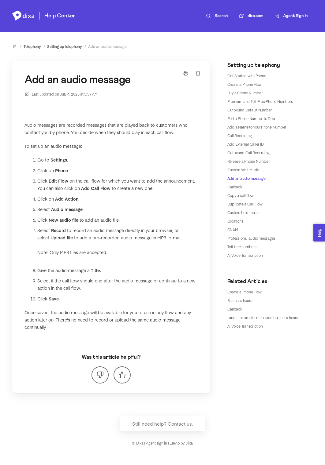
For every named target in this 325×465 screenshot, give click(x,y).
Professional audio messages (251, 238)
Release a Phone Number (248, 161)
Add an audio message (107, 46)
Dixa (189, 443)
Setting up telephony (64, 46)
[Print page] (186, 73)
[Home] (23, 16)
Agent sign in (156, 443)
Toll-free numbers (241, 246)
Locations (235, 221)
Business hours (239, 300)
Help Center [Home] (59, 16)
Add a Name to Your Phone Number (256, 127)
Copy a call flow (240, 195)
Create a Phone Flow (244, 84)
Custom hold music (243, 212)
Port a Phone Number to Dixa (251, 118)
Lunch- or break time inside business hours (262, 317)
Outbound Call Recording (248, 152)
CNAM (232, 229)
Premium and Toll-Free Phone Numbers (260, 101)
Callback (234, 186)
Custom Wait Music (243, 169)
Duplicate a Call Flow (245, 204)
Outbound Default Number (249, 109)
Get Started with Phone (246, 75)
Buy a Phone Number (245, 92)
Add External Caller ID (245, 144)
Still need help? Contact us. (162, 423)
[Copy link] (198, 73)
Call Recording (239, 135)
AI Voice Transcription (245, 255)
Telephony (32, 46)
